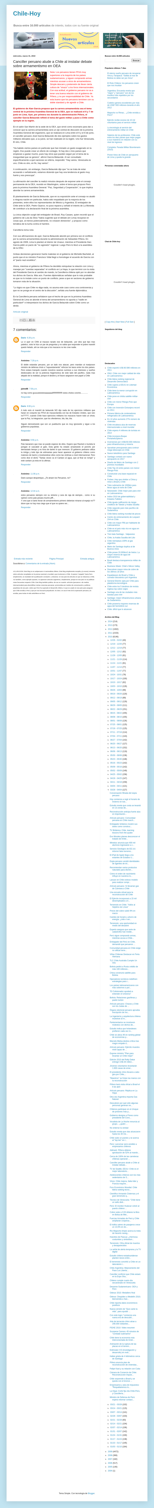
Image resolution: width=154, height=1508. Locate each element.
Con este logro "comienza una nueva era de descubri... (123, 1316)
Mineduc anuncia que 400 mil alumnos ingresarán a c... (122, 844)
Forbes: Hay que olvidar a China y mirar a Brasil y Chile (122, 480)
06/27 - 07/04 (116, 740)
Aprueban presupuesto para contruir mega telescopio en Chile (123, 449)
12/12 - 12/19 (116, 648)
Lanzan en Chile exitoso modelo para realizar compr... (124, 881)
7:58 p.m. (33, 389)
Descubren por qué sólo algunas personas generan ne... (124, 1104)
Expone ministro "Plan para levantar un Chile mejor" (122, 1054)
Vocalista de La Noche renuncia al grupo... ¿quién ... (124, 1123)
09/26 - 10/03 (116, 690)
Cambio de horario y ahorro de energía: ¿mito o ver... (123, 918)
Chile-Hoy (27, 13)
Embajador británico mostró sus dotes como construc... (123, 825)
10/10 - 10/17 (116, 682)
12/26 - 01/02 (116, 640)
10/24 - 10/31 (116, 674)
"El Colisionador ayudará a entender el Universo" (121, 992)
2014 (110, 621)
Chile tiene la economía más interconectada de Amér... (122, 1339)
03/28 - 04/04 (116, 790)
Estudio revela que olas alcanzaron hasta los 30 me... (125, 1133)
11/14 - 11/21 (116, 663)
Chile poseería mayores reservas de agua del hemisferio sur (123, 605)
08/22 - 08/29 (116, 709)
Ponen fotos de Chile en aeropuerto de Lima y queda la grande (122, 156)
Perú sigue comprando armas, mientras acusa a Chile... (123, 936)
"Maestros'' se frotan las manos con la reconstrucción (125, 1079)
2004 (110, 1471)
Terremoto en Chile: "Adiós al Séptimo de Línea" (122, 906)
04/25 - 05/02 (116, 774)
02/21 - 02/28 (116, 1420)
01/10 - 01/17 (116, 1443)
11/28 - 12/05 (116, 655)
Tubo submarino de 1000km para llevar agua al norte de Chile (121, 486)
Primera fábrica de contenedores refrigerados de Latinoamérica (121, 414)
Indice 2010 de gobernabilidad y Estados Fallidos (121, 497)
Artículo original (20, 312)
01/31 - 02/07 (116, 1431)
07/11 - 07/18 (116, 732)
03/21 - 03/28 (116, 1404)
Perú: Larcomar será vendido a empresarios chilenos (123, 1145)
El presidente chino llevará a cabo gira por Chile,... (124, 1073)
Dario (23, 338)
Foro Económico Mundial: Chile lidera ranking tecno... (123, 1188)
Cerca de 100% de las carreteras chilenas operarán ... (124, 1157)
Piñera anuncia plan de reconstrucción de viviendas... (124, 1363)
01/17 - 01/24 (116, 1439)
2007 (110, 1459)
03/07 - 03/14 (116, 1412)
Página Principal (56, 559)
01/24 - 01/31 (116, 1435)
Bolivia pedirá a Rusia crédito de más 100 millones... (124, 967)
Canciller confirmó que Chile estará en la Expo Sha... (125, 1275)
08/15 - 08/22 (116, 713)
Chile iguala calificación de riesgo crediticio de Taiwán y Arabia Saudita (123, 503)
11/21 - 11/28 (116, 659)
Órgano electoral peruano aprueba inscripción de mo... (125, 1011)
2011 (110, 633)
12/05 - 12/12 (116, 651)
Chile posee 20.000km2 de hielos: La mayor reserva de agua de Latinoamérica (123, 554)
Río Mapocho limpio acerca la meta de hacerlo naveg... (125, 1232)
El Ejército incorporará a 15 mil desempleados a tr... (123, 899)
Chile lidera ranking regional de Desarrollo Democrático (120, 380)
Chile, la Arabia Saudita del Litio (121, 537)
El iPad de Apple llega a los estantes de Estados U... (122, 856)
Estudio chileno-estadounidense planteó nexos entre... (124, 1257)
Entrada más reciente (23, 559)
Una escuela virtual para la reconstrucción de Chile (121, 893)
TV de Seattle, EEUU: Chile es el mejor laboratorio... (124, 1170)
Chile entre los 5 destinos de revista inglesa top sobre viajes (122, 587)
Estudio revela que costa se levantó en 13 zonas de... (125, 806)
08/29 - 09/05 (116, 705)
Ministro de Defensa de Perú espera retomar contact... (122, 1398)
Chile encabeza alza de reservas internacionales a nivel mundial (121, 426)
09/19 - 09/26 (116, 694)
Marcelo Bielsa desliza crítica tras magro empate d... (124, 1042)
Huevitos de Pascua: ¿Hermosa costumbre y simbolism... (123, 1238)
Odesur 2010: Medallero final (122, 1293)
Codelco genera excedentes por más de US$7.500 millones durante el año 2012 (123, 105)
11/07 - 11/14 (116, 667)
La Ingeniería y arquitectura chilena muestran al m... (125, 1017)
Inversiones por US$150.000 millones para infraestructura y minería (123, 443)
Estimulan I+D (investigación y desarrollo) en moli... (123, 1351)
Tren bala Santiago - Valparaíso (121, 534)
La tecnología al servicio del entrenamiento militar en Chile (120, 128)
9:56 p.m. (34, 440)
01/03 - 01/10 (116, 1446)
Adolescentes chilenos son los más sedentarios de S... (125, 1176)
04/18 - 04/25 (116, 778)
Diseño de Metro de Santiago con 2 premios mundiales (122, 463)
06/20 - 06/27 (116, 744)
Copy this (110, 322)
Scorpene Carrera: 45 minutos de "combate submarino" (124, 1332)
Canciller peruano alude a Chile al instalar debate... (124, 1164)
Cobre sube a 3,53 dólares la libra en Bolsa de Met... (124, 1213)
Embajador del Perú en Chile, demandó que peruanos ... (122, 943)
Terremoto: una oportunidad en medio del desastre (123, 924)
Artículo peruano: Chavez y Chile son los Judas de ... (124, 1005)
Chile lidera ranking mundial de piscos (123, 514)
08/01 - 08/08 (116, 721)
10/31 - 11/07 (116, 671)
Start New (120, 322)
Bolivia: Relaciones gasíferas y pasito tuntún (123, 998)
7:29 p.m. (34, 360)
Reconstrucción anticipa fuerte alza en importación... (125, 813)
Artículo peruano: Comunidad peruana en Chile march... (122, 819)
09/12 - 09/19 (116, 698)
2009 (110, 1451)
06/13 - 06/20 (116, 747)
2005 (110, 1467)
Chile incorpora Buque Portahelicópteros (117, 437)
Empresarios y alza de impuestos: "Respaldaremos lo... (124, 1386)
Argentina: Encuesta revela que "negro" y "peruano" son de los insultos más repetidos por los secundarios (121, 94)
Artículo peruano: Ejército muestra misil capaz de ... (124, 1048)
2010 (110, 637)
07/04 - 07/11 (116, 736)
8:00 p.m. (31, 406)
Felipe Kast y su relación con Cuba (125, 1369)
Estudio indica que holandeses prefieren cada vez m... (123, 1029)
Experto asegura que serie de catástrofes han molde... (122, 930)
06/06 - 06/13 (116, 751)
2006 (110, 1463)
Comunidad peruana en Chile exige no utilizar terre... (125, 949)
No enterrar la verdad (119, 1128)
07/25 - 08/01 (116, 724)
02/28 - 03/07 (116, 1416)
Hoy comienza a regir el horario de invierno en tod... (125, 800)
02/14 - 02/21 (116, 1424)
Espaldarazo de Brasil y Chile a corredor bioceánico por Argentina (122, 576)
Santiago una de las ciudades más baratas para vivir (122, 593)
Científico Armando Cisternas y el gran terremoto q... (124, 1195)
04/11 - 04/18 (116, 782)
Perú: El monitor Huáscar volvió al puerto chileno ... (124, 1207)
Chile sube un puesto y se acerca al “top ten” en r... (124, 1139)
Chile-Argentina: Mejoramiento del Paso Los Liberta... (124, 1269)
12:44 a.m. (35, 491)
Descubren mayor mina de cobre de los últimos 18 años (123, 570)
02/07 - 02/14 (116, 1427)
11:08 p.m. (35, 474)
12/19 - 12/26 (116, 644)
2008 (110, 1455)
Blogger (91, 1493)
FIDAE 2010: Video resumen (122, 1328)
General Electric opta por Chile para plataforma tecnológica (123, 582)
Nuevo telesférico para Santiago (121, 453)
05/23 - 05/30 (116, 759)
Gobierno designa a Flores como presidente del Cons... (124, 1116)
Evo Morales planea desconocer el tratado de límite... (125, 837)
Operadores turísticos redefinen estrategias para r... (123, 980)
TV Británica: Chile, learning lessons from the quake (122, 831)
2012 (110, 629)
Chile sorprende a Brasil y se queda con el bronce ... (122, 1380)
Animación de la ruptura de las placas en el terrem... (123, 1345)
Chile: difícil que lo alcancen (119, 609)
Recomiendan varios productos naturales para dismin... (123, 868)
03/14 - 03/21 (116, 1408)
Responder (26, 351)
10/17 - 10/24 (116, 678)
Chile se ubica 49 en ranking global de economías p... (125, 1036)
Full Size (130, 322)
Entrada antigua (87, 559)
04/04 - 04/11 (116, 786)
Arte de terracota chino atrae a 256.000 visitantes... (123, 1322)
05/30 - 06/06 (116, 755)
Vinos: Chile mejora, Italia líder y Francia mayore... (124, 1182)
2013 (110, 625)
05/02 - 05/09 (116, 770)
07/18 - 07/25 (116, 728)
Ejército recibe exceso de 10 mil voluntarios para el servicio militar (121, 121)
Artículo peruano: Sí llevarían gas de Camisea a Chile (124, 887)
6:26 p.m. (31, 338)
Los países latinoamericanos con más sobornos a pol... (124, 986)
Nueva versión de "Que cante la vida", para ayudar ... (123, 1310)
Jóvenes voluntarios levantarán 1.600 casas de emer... (123, 1067)
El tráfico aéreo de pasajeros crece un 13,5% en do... (125, 1226)
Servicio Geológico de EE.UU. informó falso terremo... (123, 850)
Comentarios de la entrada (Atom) (40, 563)
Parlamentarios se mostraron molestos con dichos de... (122, 1023)
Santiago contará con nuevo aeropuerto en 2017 (119, 458)
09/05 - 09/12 (116, 701)
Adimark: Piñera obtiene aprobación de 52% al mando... (124, 1151)
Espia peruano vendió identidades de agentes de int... (124, 862)
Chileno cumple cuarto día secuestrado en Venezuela (122, 1281)
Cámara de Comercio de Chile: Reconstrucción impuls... (123, 1373)
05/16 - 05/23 (116, 763)
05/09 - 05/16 (116, 767)
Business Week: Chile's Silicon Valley (123, 566)
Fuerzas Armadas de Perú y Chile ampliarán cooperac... (124, 1219)
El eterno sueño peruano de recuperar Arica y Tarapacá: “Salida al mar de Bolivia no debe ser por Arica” (124, 75)
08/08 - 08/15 (116, 717)
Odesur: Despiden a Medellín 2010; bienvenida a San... (125, 1298)
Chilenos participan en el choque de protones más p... (124, 1110)
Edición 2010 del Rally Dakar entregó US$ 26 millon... (122, 1060)
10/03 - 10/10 (116, 686)
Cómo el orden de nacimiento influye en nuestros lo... (122, 875)
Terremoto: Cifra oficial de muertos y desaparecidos (125, 1244)
